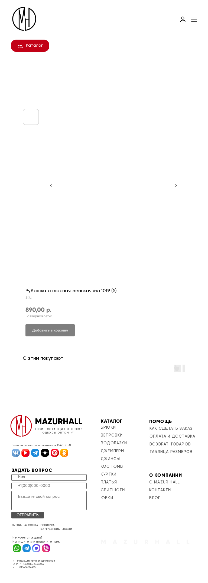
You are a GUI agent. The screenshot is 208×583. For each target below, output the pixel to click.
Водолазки (114, 443)
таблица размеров (171, 452)
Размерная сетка (38, 316)
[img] (21, 426)
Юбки (107, 498)
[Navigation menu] (194, 20)
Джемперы (113, 451)
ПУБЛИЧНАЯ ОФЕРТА (25, 525)
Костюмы (112, 467)
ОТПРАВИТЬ (28, 515)
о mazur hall (164, 482)
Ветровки (112, 435)
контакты (160, 490)
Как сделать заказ (171, 429)
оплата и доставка (172, 436)
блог (155, 498)
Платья (109, 482)
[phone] (49, 486)
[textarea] (49, 500)
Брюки (108, 427)
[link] (183, 19)
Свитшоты (113, 490)
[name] (49, 477)
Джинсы (110, 459)
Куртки (108, 474)
